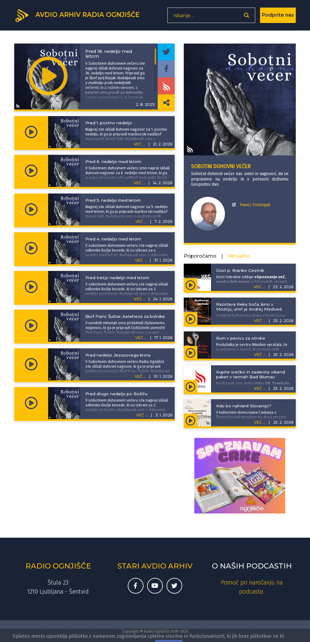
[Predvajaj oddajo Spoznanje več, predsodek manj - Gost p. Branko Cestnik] (190, 284)
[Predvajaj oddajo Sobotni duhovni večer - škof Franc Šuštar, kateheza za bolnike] (31, 326)
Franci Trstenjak (255, 204)
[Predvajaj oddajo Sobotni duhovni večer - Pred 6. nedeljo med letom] (31, 171)
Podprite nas (278, 16)
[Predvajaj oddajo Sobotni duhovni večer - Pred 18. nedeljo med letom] (48, 76)
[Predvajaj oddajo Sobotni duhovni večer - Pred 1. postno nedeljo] (31, 132)
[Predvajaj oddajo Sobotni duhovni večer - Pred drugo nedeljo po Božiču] (31, 403)
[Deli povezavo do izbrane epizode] (166, 102)
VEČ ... (139, 144)
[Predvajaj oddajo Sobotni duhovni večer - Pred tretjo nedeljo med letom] (31, 287)
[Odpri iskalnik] (246, 16)
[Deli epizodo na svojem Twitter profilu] (166, 52)
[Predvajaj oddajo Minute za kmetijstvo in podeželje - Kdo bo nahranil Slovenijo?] (190, 420)
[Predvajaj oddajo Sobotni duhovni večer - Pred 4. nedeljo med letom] (31, 248)
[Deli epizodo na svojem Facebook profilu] (166, 68)
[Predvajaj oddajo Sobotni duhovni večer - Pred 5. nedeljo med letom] (31, 210)
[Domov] (79, 16)
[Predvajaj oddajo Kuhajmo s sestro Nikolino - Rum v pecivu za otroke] (190, 352)
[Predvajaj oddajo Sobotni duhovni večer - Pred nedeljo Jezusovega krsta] (31, 364)
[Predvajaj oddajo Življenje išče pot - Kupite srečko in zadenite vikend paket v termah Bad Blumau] (190, 386)
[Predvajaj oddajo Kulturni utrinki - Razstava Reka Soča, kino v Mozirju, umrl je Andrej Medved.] (190, 318)
